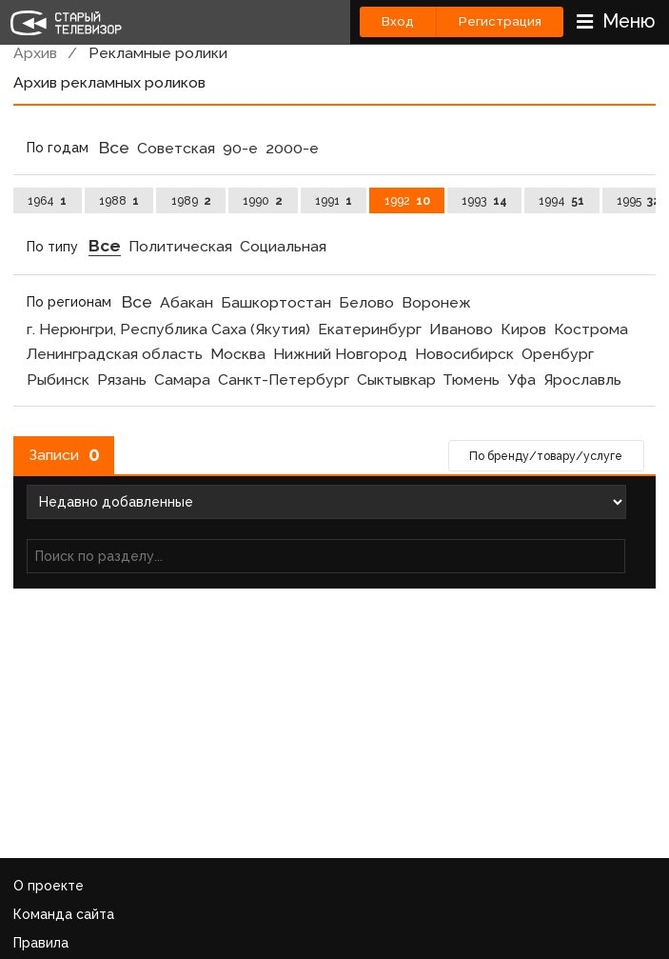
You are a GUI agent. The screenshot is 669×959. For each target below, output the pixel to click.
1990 (263, 200)
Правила (41, 942)
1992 (407, 200)
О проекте (48, 885)
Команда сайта (63, 914)
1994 (561, 200)
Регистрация (500, 21)
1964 (47, 200)
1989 (191, 200)
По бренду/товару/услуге (545, 456)
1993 (484, 200)
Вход (398, 21)
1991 (333, 200)
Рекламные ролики (158, 53)
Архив (35, 53)
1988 (119, 200)
